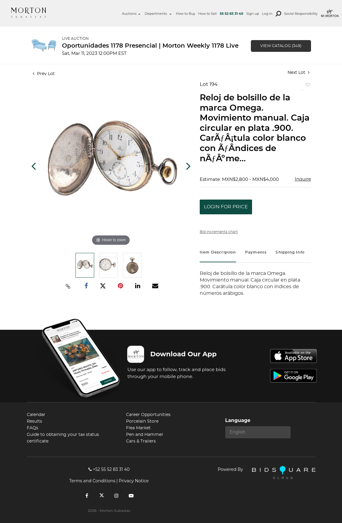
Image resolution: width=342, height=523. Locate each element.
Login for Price (226, 206)
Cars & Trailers (141, 441)
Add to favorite (306, 86)
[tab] (218, 253)
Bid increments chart (219, 232)
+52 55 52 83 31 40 (109, 469)
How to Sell (207, 13)
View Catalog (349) (280, 46)
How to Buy (185, 13)
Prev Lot (44, 74)
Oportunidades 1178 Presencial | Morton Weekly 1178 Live (150, 46)
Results (34, 421)
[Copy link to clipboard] (68, 286)
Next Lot (299, 72)
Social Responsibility (301, 13)
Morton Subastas (29, 13)
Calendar (36, 415)
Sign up (252, 13)
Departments (158, 13)
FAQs (32, 428)
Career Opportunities (148, 415)
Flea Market (138, 428)
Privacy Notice (134, 481)
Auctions (131, 13)
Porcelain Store (142, 421)
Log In (267, 13)
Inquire (303, 179)
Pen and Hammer (144, 435)
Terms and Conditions (92, 481)
